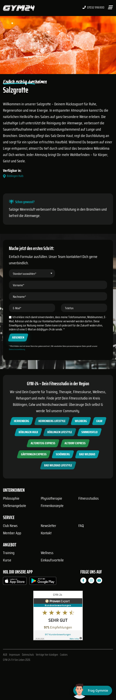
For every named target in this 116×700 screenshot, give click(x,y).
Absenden (18, 337)
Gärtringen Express (34, 454)
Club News (10, 525)
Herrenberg (21, 420)
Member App (12, 533)
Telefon (69, 308)
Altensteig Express (43, 443)
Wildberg (81, 420)
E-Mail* (17, 308)
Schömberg (63, 454)
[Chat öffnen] (92, 690)
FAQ (81, 525)
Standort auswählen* (24, 274)
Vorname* (18, 285)
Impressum (14, 654)
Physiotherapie (51, 498)
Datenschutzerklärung (17, 349)
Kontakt (46, 533)
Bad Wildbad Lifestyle (58, 465)
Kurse (7, 560)
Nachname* (19, 297)
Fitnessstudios (88, 498)
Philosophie (11, 498)
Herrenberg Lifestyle (52, 420)
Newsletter (48, 525)
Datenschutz (28, 654)
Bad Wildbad (87, 454)
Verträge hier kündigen (47, 654)
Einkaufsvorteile (52, 560)
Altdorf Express (75, 443)
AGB (5, 654)
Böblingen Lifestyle (59, 432)
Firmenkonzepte (52, 505)
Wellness (47, 553)
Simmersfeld (89, 432)
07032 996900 (93, 7)
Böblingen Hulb (28, 432)
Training (8, 553)
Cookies (64, 654)
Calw (99, 420)
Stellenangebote (14, 505)
